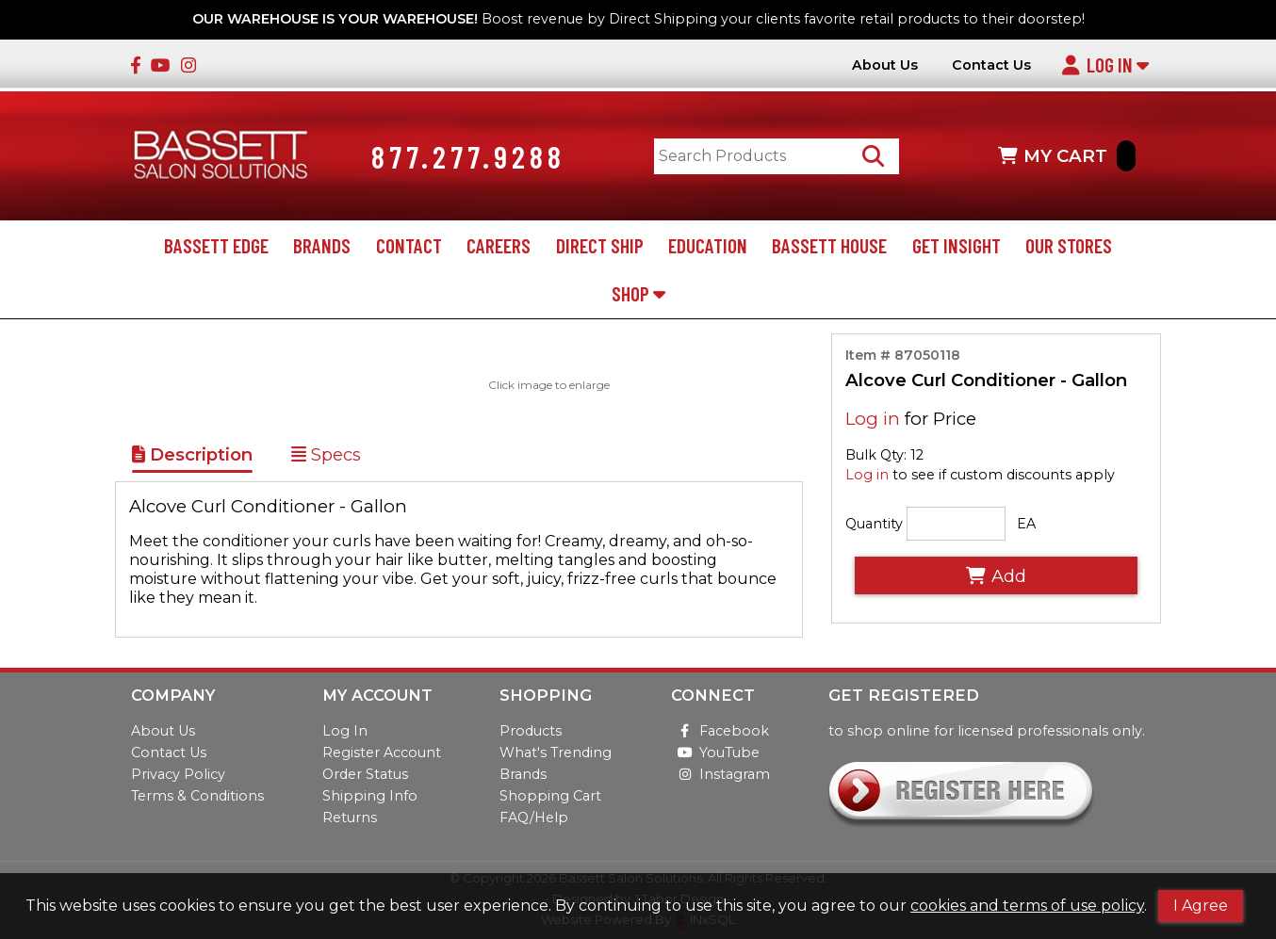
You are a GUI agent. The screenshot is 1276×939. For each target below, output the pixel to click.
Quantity (874, 526)
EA (1026, 526)
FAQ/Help (533, 817)
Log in (872, 422)
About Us (885, 65)
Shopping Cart (550, 795)
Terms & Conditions (197, 795)
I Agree (1200, 906)
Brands (322, 248)
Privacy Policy (178, 774)
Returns (349, 817)
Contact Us (991, 65)
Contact (409, 248)
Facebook (720, 730)
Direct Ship (600, 248)
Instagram (720, 774)
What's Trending (555, 752)
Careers (498, 248)
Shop (638, 296)
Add (996, 579)
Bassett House (829, 248)
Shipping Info (369, 795)
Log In (1105, 64)
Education (707, 248)
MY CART (1067, 157)
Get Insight (956, 248)
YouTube (715, 752)
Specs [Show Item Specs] (326, 457)
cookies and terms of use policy (1027, 906)
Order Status (365, 774)
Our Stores (1068, 248)
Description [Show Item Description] (192, 457)
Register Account (381, 752)
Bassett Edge (216, 248)
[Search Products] (877, 158)
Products (530, 730)
